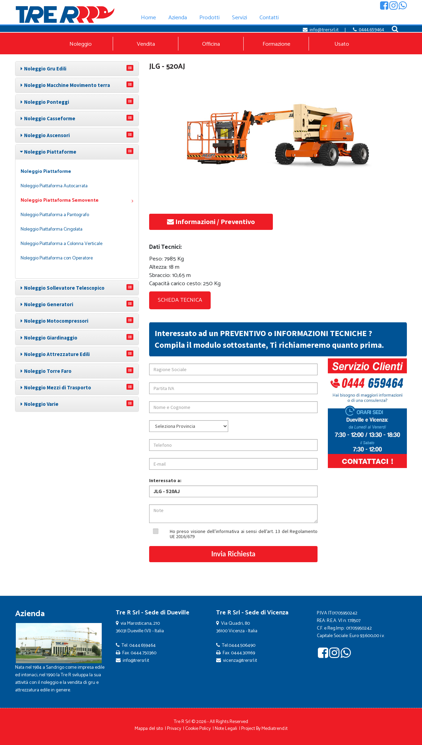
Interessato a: (165, 480)
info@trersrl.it (324, 29)
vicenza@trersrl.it (240, 661)
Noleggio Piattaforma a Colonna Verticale (61, 244)
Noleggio (80, 44)
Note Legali (226, 729)
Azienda (30, 614)
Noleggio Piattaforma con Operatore (57, 258)
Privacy (174, 729)
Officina (211, 44)
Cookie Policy (198, 729)
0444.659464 (371, 29)
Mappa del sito (149, 729)
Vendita (146, 44)
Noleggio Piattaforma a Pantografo (55, 215)
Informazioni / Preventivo (211, 221)
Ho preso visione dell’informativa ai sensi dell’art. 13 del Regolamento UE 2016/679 (244, 534)
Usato (341, 44)
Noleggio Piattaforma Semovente (77, 200)
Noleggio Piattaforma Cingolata (51, 229)
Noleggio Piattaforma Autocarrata (54, 186)
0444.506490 (242, 645)
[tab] (76, 69)
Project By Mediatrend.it (264, 729)
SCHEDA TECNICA (180, 300)
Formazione (276, 44)
